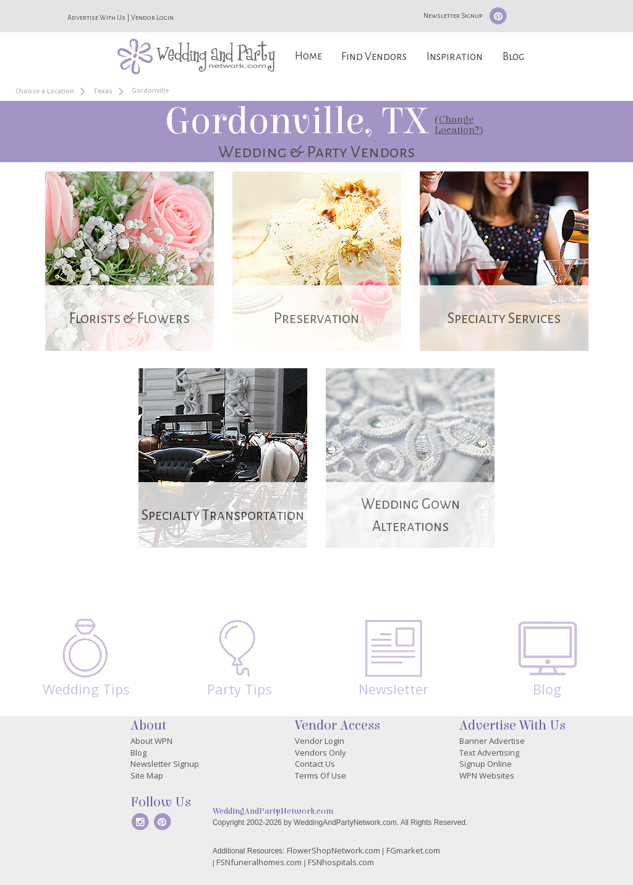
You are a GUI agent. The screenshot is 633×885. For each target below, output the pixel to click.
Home (308, 56)
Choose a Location (44, 91)
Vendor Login (152, 17)
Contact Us (315, 763)
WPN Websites (486, 775)
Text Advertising (489, 752)
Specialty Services (504, 318)
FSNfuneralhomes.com (259, 862)
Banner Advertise (492, 740)
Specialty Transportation (223, 515)
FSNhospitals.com (341, 862)
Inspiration (455, 57)
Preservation (316, 318)
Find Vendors (374, 57)
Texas (103, 91)
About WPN (151, 740)
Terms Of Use (320, 775)
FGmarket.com (413, 850)
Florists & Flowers (129, 318)
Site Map (146, 775)
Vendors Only (320, 752)
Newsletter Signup (452, 15)
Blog (513, 57)
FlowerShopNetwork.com (333, 850)
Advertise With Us (96, 17)
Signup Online (485, 763)
